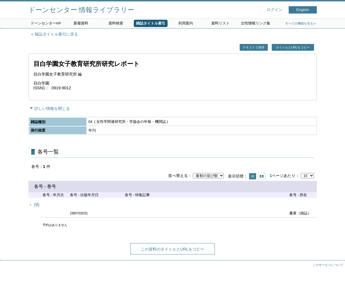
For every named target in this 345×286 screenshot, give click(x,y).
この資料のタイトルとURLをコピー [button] (172, 249)
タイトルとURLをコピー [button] (293, 47)
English (302, 10)
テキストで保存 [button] (253, 47)
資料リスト (220, 23)
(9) (37, 204)
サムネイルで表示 (261, 176)
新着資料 (81, 23)
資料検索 (115, 23)
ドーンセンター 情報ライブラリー (81, 10)
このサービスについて (328, 265)
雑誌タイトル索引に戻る (56, 34)
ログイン (274, 10)
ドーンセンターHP (45, 23)
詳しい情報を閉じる (52, 108)
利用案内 (185, 23)
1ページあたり (282, 175)
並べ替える (178, 175)
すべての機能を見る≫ (300, 23)
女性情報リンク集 (255, 23)
